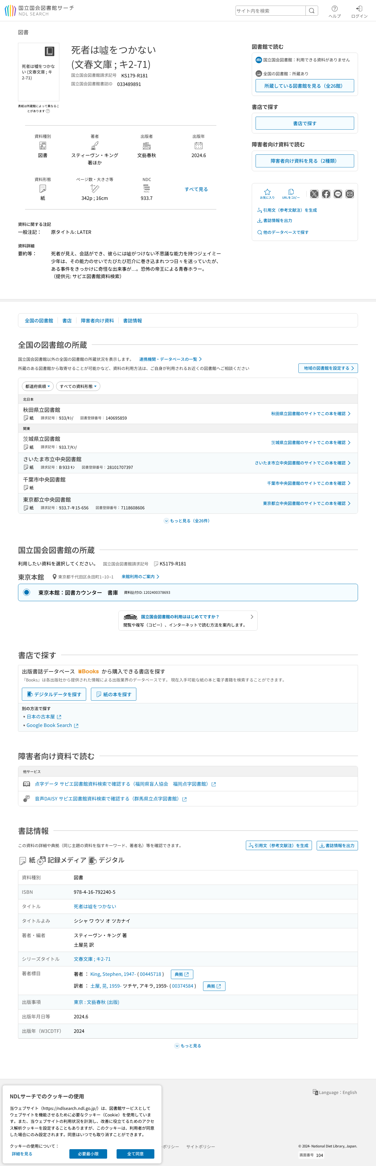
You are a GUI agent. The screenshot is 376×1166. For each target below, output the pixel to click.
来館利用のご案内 (141, 576)
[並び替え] (38, 386)
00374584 (182, 985)
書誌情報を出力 (274, 220)
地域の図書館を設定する (330, 368)
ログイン (359, 11)
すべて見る (196, 189)
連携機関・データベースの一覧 (171, 359)
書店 (67, 320)
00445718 (150, 973)
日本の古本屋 (44, 716)
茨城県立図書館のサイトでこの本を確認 (312, 442)
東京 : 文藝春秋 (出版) (96, 1001)
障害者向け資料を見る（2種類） (305, 160)
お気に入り (267, 194)
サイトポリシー (200, 1146)
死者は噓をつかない (95, 906)
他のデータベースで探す (283, 232)
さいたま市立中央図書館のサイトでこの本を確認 (304, 463)
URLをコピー (291, 194)
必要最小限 (88, 1154)
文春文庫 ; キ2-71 (92, 958)
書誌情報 (132, 320)
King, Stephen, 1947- (113, 973)
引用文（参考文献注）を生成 (287, 210)
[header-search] (277, 11)
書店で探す (305, 123)
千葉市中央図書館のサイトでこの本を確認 (310, 483)
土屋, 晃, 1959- (106, 985)
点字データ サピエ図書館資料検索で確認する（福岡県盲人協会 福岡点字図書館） (126, 783)
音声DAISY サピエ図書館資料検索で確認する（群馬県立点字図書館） (111, 798)
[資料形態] (78, 386)
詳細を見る (22, 1154)
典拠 (182, 974)
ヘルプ (334, 11)
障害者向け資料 (97, 320)
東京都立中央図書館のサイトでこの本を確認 (308, 503)
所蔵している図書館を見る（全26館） (304, 85)
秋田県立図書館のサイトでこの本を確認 (312, 413)
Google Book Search (53, 724)
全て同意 (135, 1154)
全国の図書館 (39, 320)
